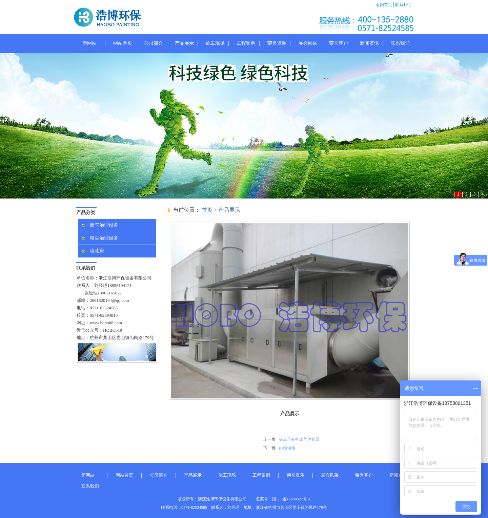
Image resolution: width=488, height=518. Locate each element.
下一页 (269, 448)
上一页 (269, 439)
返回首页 (384, 4)
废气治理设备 (100, 225)
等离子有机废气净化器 (299, 439)
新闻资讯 (369, 43)
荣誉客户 (338, 43)
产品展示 (184, 43)
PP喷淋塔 (287, 448)
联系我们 (402, 4)
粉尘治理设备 (100, 238)
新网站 (89, 43)
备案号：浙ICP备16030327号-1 (283, 499)
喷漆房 (93, 250)
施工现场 (215, 43)
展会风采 (307, 43)
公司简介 (153, 43)
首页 (207, 210)
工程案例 (246, 43)
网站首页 (122, 43)
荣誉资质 (276, 43)
